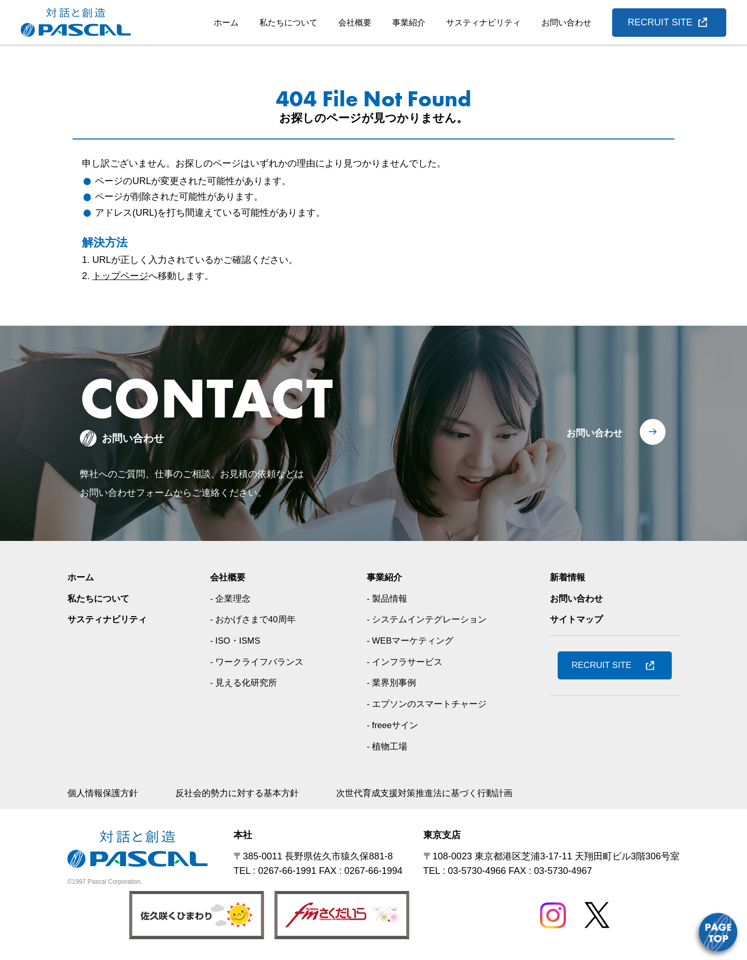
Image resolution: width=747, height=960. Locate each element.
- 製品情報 (386, 598)
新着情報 (568, 577)
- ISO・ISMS (236, 640)
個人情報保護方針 (104, 793)
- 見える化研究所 (244, 682)
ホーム (226, 22)
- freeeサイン (392, 725)
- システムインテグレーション (428, 619)
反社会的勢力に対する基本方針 (244, 793)
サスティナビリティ (483, 22)
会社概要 (354, 22)
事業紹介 (408, 22)
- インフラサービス (405, 662)
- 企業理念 (230, 598)
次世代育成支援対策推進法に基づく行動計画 (441, 793)
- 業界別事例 (391, 682)
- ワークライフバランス (258, 662)
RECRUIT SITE (660, 22)
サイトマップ (578, 619)
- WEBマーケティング (411, 640)
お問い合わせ (566, 22)
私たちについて (288, 22)
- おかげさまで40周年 (254, 619)
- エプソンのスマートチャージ (428, 704)
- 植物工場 (386, 746)
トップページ (120, 276)
